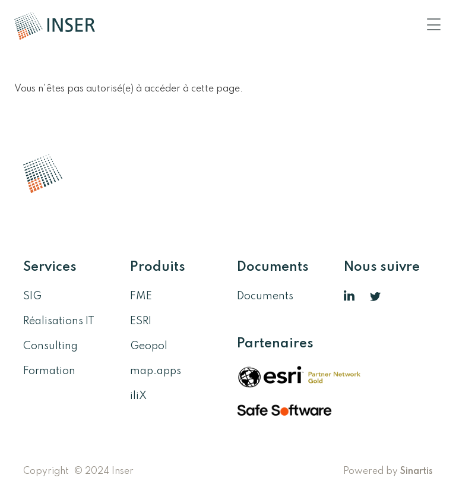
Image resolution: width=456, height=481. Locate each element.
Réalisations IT (58, 321)
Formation (49, 371)
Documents (265, 296)
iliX (138, 396)
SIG (32, 296)
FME (141, 296)
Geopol (148, 346)
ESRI (140, 321)
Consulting (50, 346)
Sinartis (416, 471)
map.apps (155, 371)
